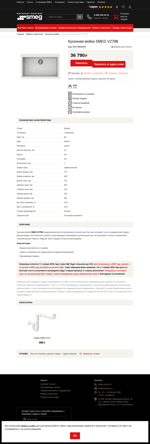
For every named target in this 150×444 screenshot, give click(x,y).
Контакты (101, 2)
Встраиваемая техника (50, 387)
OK (75, 435)
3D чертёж (76, 107)
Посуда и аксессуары (50, 397)
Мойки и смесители (49, 394)
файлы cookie (28, 426)
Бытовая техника (48, 384)
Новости (20, 2)
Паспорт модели (79, 98)
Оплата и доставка (76, 2)
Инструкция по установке (83, 94)
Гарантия (91, 2)
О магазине (60, 2)
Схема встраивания (80, 103)
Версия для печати (121, 47)
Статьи (30, 2)
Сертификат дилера (81, 112)
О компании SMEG (44, 2)
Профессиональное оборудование (56, 391)
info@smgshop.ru (105, 388)
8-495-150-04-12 (101, 15)
